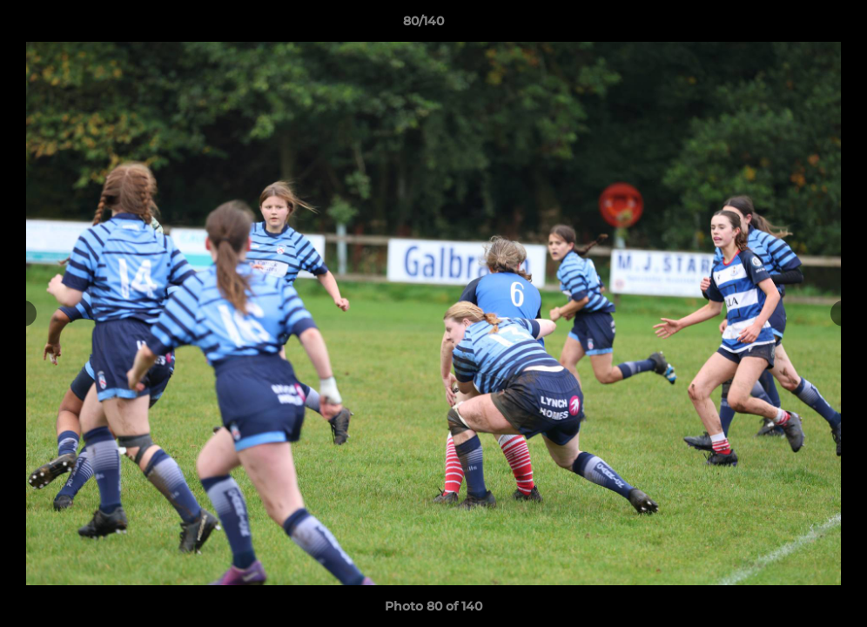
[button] (793, 25)
